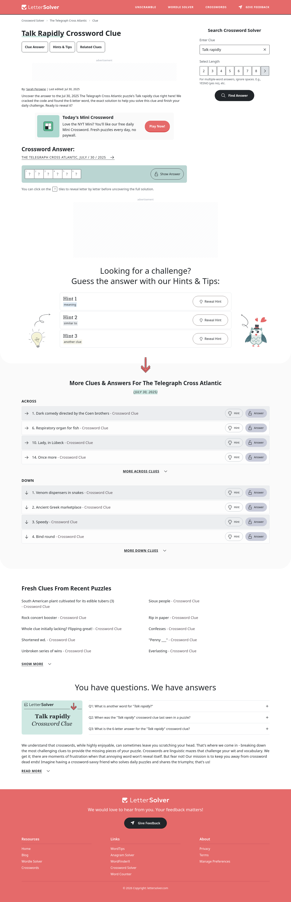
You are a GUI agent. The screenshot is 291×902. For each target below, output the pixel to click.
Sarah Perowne (36, 89)
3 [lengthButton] (212, 71)
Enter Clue (207, 40)
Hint (234, 413)
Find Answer (234, 95)
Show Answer (167, 174)
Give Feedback (145, 823)
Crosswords (215, 7)
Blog (25, 855)
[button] (145, 301)
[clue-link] (127, 413)
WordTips (118, 849)
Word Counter (121, 874)
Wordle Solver (181, 7)
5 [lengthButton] (230, 71)
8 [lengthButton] (256, 71)
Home (26, 849)
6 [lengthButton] (239, 71)
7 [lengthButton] (247, 71)
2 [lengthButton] (204, 71)
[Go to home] (146, 800)
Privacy (205, 849)
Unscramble (145, 7)
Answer (256, 413)
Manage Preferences (215, 861)
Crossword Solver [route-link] (33, 20)
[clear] (264, 49)
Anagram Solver (122, 855)
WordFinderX (120, 861)
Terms (204, 855)
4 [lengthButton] (221, 71)
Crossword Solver (123, 868)
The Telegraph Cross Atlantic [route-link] (68, 20)
